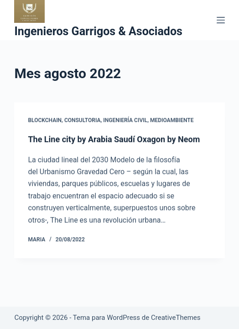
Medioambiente (172, 120)
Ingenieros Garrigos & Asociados (98, 31)
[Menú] (221, 20)
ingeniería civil (125, 120)
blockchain (45, 120)
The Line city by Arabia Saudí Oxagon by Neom (114, 139)
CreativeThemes (176, 317)
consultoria (82, 120)
